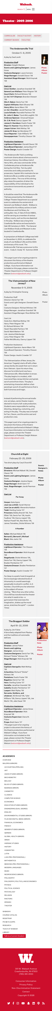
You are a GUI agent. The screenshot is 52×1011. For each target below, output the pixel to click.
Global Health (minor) (14, 836)
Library (6, 932)
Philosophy (9, 878)
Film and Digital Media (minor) (17, 819)
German (7, 833)
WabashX (7, 911)
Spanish (7, 902)
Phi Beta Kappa (9, 922)
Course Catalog (10, 915)
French (7, 826)
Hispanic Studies (11, 843)
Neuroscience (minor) (13, 874)
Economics (9, 802)
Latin (6, 854)
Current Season (11, 40)
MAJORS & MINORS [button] (10, 763)
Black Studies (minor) (13, 784)
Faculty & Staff (24, 36)
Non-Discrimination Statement (26, 988)
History (7, 847)
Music (6, 871)
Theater (8, 906)
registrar (7, 918)
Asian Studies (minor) (13, 774)
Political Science (12, 888)
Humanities (9, 850)
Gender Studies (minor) (14, 829)
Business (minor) (11, 788)
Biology (7, 781)
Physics (7, 885)
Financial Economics (13, 822)
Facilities (26, 40)
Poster (44, 73)
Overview (7, 760)
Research (7, 925)
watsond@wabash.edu (20, 274)
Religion (8, 895)
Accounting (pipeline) (13, 767)
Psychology (9, 892)
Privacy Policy (26, 985)
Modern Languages (12, 867)
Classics (8, 795)
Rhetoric (8, 899)
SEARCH (21, 9)
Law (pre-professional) (14, 857)
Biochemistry (10, 777)
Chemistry (9, 791)
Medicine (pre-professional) (16, 864)
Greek (7, 840)
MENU (31, 9)
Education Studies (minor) (15, 805)
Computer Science (12, 798)
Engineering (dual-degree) (16, 809)
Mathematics (10, 861)
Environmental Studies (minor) (18, 816)
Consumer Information (26, 981)
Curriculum (9, 36)
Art (6, 770)
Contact (26, 992)
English (7, 812)
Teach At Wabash (10, 929)
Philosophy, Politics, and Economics (20, 881)
